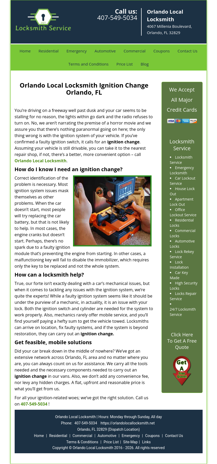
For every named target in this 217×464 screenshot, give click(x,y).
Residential (48, 50)
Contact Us (187, 50)
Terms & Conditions (82, 442)
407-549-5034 (117, 17)
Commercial (135, 50)
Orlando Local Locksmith (40, 161)
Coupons (161, 50)
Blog (145, 64)
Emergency (76, 50)
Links (146, 442)
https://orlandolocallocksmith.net (128, 423)
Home (25, 50)
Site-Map (130, 442)
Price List (124, 64)
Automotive (105, 50)
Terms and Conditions (88, 64)
